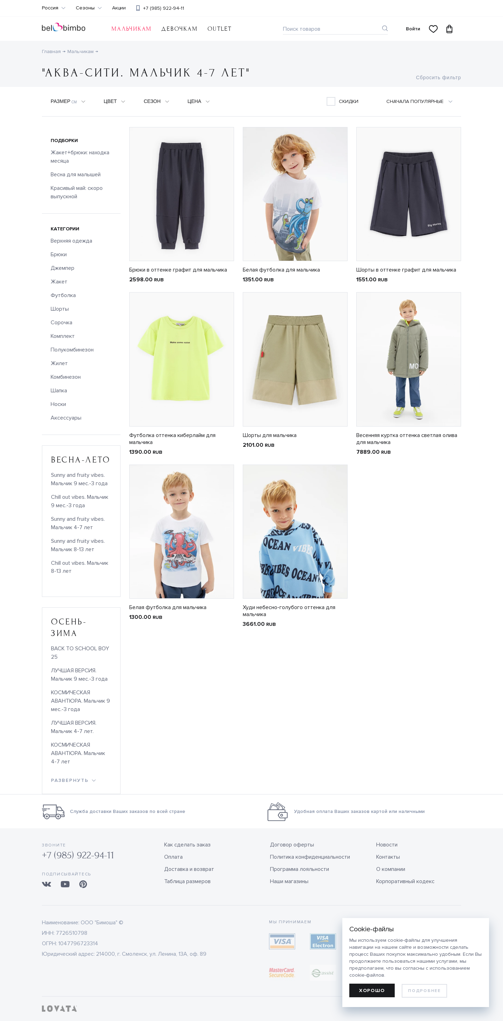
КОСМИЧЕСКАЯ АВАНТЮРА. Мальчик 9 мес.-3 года (80, 701)
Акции (119, 8)
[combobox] (423, 101)
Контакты (388, 856)
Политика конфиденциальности (310, 856)
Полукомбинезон (72, 349)
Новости (387, 844)
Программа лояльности (299, 869)
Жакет (59, 281)
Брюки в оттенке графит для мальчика (178, 269)
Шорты (60, 308)
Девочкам (179, 28)
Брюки (59, 254)
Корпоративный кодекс (405, 881)
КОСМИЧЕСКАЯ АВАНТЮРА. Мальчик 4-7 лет (78, 753)
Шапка (59, 390)
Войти (413, 29)
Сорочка (61, 322)
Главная (51, 51)
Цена (194, 101)
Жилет (59, 363)
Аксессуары (66, 417)
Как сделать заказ (187, 844)
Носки (58, 404)
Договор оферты (292, 844)
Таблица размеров (187, 881)
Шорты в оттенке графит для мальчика (406, 269)
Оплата (173, 856)
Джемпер (62, 268)
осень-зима (69, 627)
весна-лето (81, 460)
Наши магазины (289, 881)
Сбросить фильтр (438, 77)
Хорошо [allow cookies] (372, 990)
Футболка (63, 295)
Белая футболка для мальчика (281, 269)
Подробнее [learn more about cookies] (424, 990)
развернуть (70, 780)
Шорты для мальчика (270, 435)
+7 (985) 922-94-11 (163, 8)
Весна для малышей (76, 174)
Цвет (110, 101)
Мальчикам (131, 28)
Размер (64, 101)
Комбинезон (66, 376)
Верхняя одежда (71, 240)
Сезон (152, 101)
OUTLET (219, 28)
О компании (390, 869)
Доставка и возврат (189, 869)
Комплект (63, 336)
